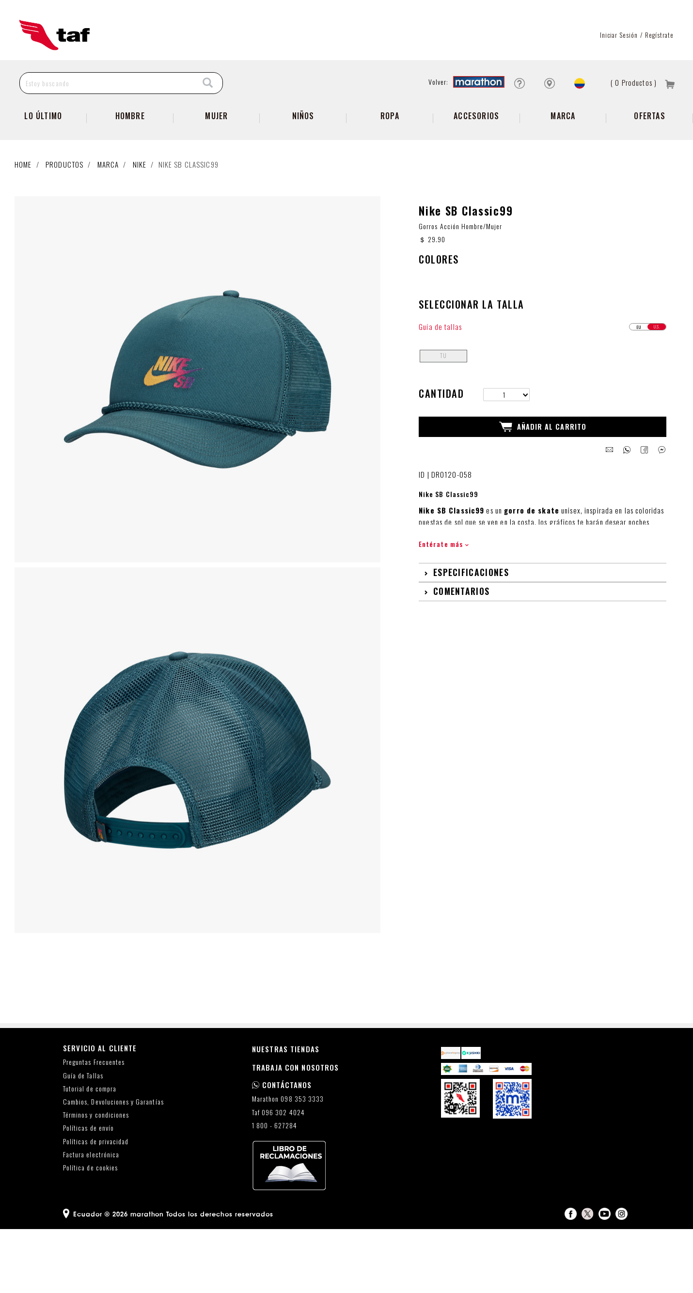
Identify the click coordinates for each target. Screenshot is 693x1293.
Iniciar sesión (619, 67)
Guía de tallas (440, 390)
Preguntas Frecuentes (94, 1126)
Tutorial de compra (89, 1152)
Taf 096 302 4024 (278, 1176)
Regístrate (659, 67)
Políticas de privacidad (95, 1205)
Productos (64, 196)
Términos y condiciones (96, 1179)
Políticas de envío (88, 1192)
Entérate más (444, 608)
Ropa (389, 148)
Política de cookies (90, 1232)
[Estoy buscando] (107, 115)
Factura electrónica (91, 1218)
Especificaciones (471, 636)
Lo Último (43, 148)
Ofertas (649, 148)
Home (23, 196)
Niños (303, 148)
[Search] (207, 115)
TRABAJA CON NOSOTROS (295, 1131)
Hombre (130, 148)
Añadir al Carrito (543, 491)
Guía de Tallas (83, 1139)
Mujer (216, 148)
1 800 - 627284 (274, 1189)
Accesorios (476, 148)
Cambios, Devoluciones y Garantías (113, 1166)
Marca (563, 148)
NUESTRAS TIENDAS (285, 1112)
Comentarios (461, 655)
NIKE (140, 196)
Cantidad (441, 457)
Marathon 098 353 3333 (288, 1163)
